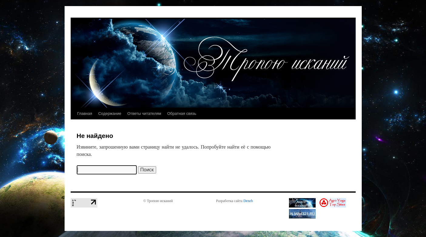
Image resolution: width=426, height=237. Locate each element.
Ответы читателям (144, 113)
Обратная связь (181, 113)
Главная (84, 113)
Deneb (248, 201)
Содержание (109, 113)
